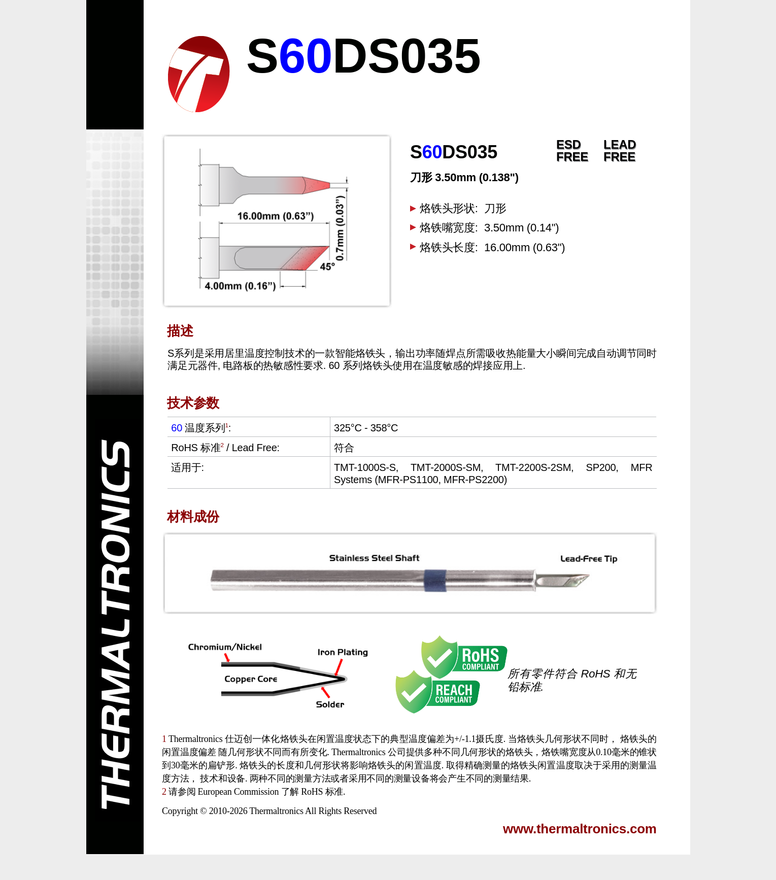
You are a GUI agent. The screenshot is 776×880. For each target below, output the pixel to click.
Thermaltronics (276, 811)
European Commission (238, 792)
